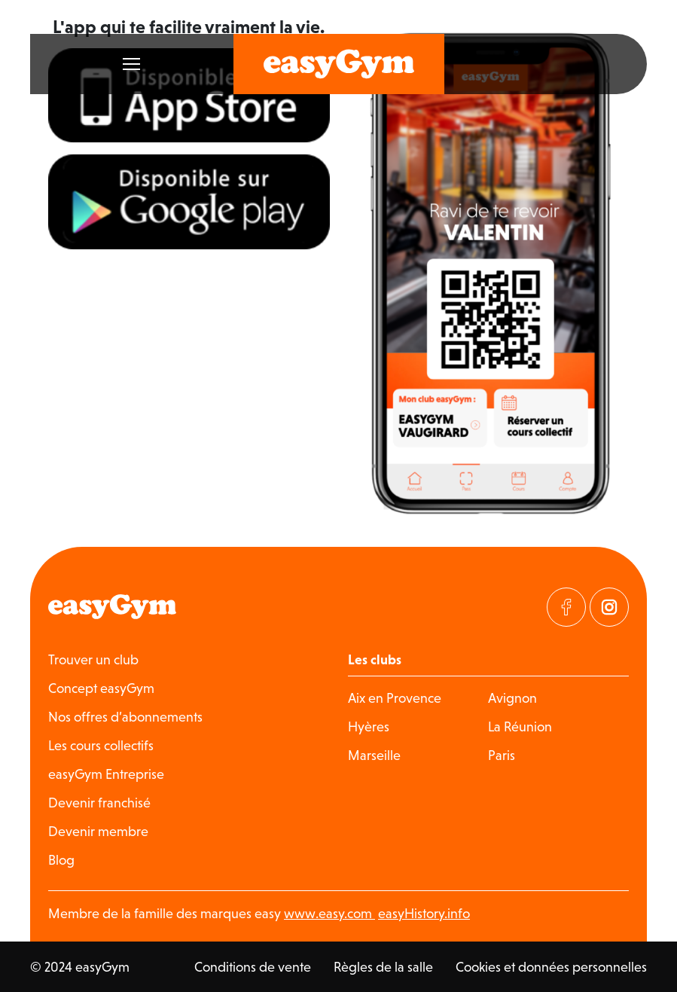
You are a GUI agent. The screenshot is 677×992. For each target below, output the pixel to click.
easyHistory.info (424, 913)
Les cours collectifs (101, 745)
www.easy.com (329, 913)
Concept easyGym (101, 688)
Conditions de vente (252, 967)
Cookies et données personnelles (551, 967)
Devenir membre (98, 831)
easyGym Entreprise (106, 774)
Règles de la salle (383, 967)
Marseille (374, 755)
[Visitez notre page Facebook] (566, 607)
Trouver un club (93, 659)
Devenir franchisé (99, 802)
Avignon (512, 698)
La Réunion (520, 726)
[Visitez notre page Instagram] (609, 607)
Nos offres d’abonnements (125, 717)
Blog (61, 860)
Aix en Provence (394, 698)
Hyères (368, 726)
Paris (501, 755)
